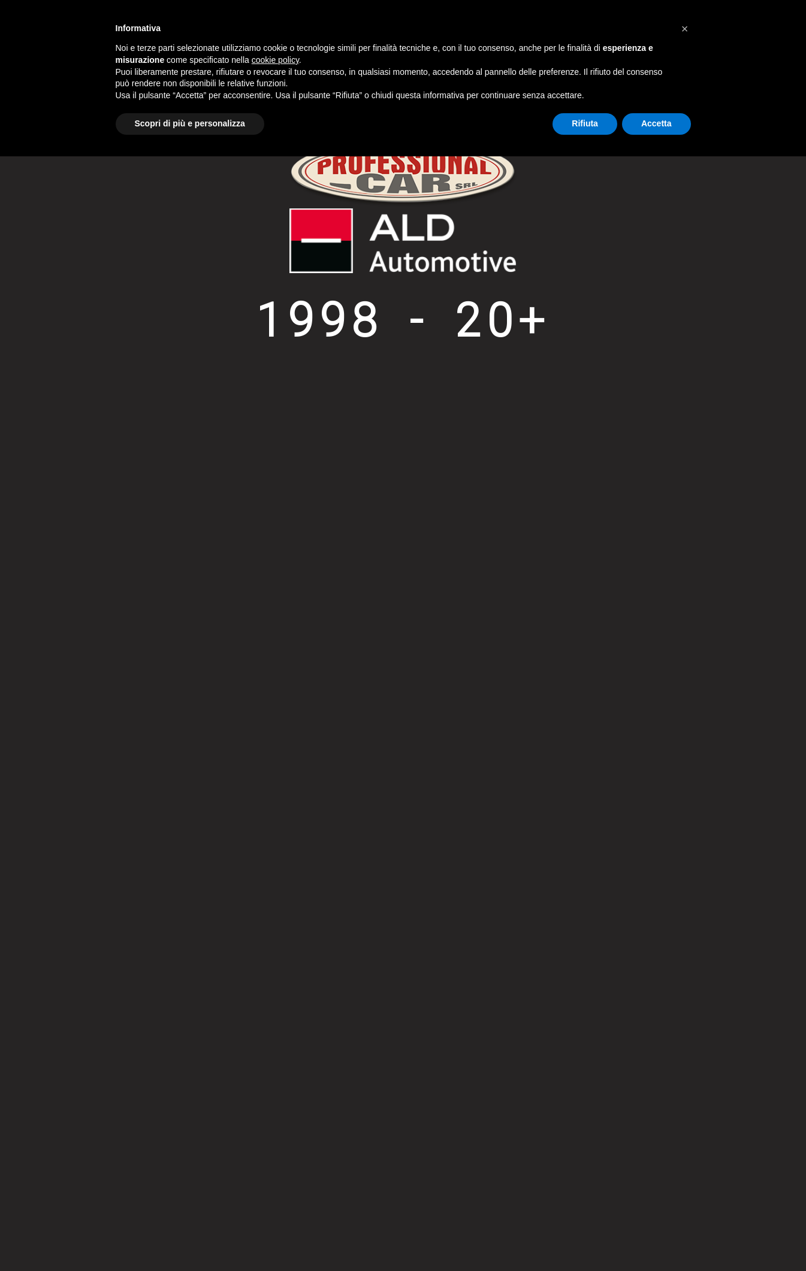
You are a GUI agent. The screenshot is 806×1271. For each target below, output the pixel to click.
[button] (685, 28)
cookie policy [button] (275, 60)
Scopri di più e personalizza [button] (190, 123)
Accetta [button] (656, 123)
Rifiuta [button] (585, 123)
